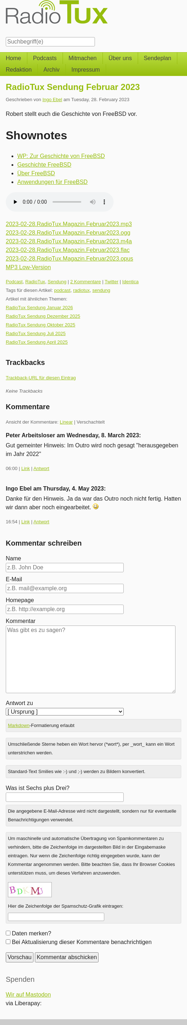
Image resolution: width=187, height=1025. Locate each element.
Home (13, 58)
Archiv (51, 70)
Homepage (20, 600)
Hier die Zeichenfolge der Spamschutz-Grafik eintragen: (65, 906)
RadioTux (35, 281)
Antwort (41, 468)
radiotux (81, 290)
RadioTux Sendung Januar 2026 (39, 307)
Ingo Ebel (52, 99)
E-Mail (14, 579)
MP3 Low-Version (28, 267)
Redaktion (19, 70)
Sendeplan (158, 58)
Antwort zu (19, 703)
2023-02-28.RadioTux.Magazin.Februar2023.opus (69, 259)
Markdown (18, 725)
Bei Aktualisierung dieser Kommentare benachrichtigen (82, 942)
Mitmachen (83, 58)
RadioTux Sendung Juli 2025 (35, 333)
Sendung (57, 281)
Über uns (120, 58)
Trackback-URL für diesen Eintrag (41, 377)
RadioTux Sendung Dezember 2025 (43, 316)
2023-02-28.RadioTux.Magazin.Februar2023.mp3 (69, 224)
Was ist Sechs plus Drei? (37, 788)
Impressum (86, 70)
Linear (66, 422)
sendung (101, 290)
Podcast (14, 281)
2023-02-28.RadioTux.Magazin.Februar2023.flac (68, 250)
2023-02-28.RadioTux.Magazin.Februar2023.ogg (68, 233)
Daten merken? (31, 933)
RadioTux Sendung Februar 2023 (73, 87)
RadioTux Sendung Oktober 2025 (40, 325)
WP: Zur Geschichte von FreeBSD (61, 156)
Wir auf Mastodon (28, 995)
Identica (130, 281)
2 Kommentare (85, 281)
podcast (62, 290)
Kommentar (21, 621)
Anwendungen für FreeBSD (52, 182)
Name (13, 558)
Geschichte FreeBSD (44, 165)
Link (25, 468)
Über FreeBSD (36, 173)
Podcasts (45, 58)
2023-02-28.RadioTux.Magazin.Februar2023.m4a (69, 241)
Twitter (111, 281)
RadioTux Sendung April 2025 (37, 342)
